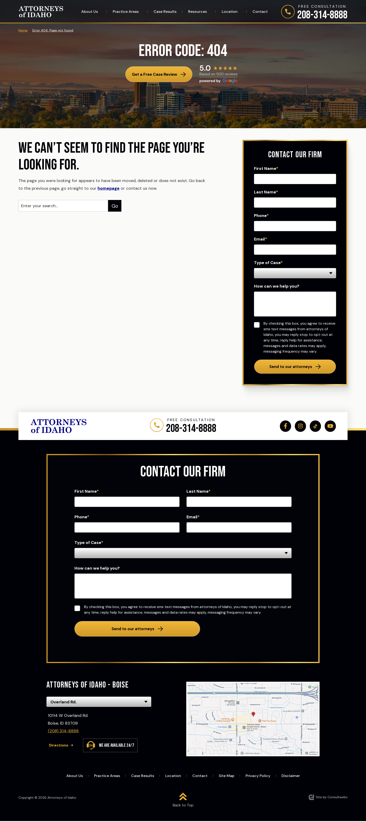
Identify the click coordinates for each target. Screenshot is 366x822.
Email (260, 239)
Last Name (266, 192)
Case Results (165, 12)
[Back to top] (183, 801)
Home (23, 30)
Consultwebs (337, 798)
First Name (266, 168)
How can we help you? (276, 286)
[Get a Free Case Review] (158, 74)
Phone (261, 215)
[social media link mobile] (284, 426)
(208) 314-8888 (63, 732)
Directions (59, 746)
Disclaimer (291, 777)
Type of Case (268, 263)
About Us (90, 12)
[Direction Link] (253, 720)
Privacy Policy (258, 777)
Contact (260, 12)
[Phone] (314, 13)
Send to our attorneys (290, 366)
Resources (198, 12)
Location (230, 12)
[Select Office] (98, 703)
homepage (109, 188)
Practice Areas (126, 12)
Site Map (226, 777)
